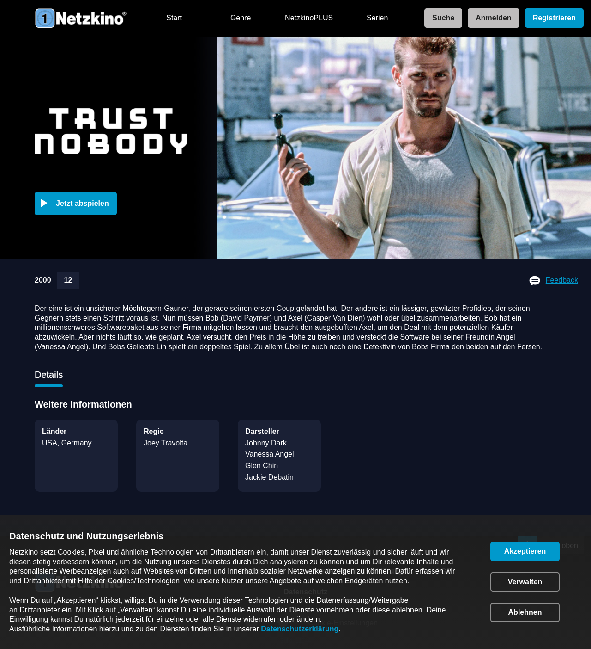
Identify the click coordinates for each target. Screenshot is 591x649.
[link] (440, 18)
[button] (78, 203)
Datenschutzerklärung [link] (299, 629)
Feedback (562, 280)
